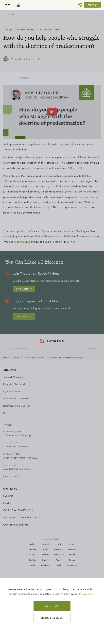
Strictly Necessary (51, 617)
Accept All (52, 606)
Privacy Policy (87, 593)
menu (8, 5)
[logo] (18, 5)
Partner (92, 5)
